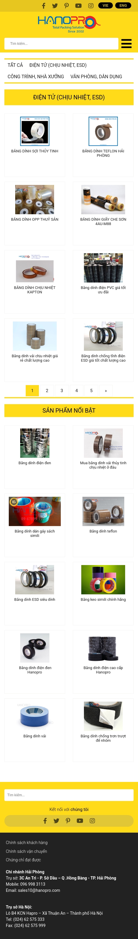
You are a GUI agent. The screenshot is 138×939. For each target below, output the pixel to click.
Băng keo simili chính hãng (103, 599)
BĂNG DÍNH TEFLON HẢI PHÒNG (103, 153)
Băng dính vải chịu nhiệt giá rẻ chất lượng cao (35, 358)
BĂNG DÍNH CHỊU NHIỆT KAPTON (35, 289)
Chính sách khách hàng (27, 842)
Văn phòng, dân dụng (96, 76)
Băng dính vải (34, 736)
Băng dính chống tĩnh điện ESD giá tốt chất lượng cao (103, 358)
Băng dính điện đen (34, 463)
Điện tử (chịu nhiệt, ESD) (58, 65)
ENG (123, 5)
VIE (105, 5)
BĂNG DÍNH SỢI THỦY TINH (34, 151)
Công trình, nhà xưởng (36, 76)
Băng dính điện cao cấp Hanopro (103, 670)
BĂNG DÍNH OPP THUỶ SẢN (34, 219)
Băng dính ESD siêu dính (34, 599)
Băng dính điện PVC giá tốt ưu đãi (103, 289)
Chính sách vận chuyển (26, 851)
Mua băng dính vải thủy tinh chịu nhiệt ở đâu (103, 465)
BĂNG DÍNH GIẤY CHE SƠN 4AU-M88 (103, 221)
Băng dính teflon (103, 531)
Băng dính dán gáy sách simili (35, 533)
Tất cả (15, 65)
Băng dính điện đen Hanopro (34, 670)
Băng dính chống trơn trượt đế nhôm (103, 738)
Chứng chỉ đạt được (23, 860)
